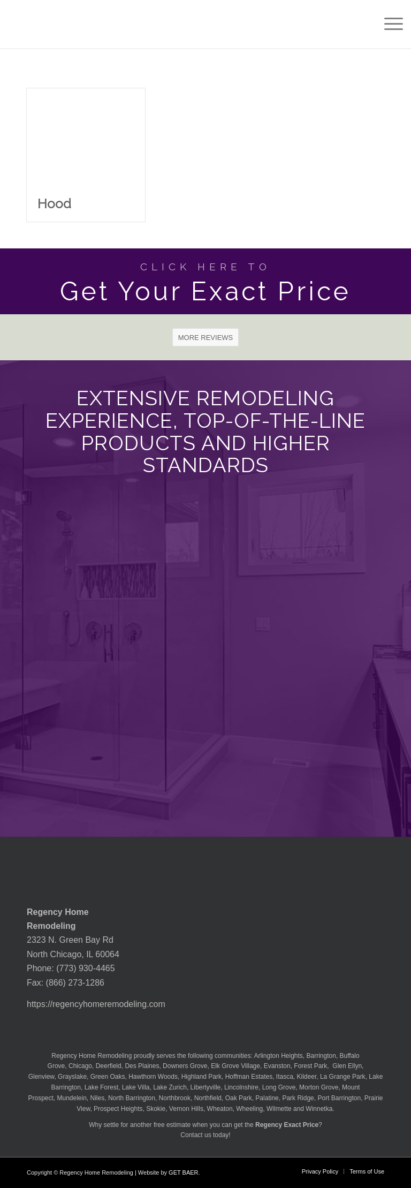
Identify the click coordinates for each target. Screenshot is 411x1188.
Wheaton (220, 1109)
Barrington (321, 1056)
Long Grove (279, 1087)
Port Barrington (339, 1098)
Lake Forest (101, 1087)
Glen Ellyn (346, 1066)
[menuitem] (388, 24)
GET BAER (183, 1172)
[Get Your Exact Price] (205, 281)
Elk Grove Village (235, 1066)
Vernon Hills (186, 1109)
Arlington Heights (278, 1056)
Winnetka (319, 1109)
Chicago (80, 1066)
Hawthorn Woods (153, 1076)
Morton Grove (318, 1087)
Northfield (208, 1098)
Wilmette (279, 1109)
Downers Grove (185, 1066)
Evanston (277, 1066)
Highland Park (201, 1076)
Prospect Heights (118, 1109)
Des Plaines (142, 1066)
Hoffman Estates (249, 1076)
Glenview (41, 1076)
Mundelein (71, 1098)
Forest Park (310, 1066)
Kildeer (307, 1076)
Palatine (266, 1098)
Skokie (155, 1109)
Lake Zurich (170, 1087)
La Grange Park (343, 1076)
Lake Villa (136, 1087)
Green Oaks (107, 1076)
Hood (54, 203)
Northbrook (175, 1098)
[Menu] (388, 24)
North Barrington (131, 1098)
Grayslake (72, 1076)
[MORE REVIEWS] (205, 337)
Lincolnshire (241, 1087)
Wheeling (249, 1109)
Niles (97, 1098)
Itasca (284, 1076)
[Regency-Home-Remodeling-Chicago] (56, 24)
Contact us (195, 1135)
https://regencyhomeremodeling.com (96, 1004)
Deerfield (108, 1066)
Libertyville (206, 1087)
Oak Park (238, 1098)
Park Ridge (298, 1098)
